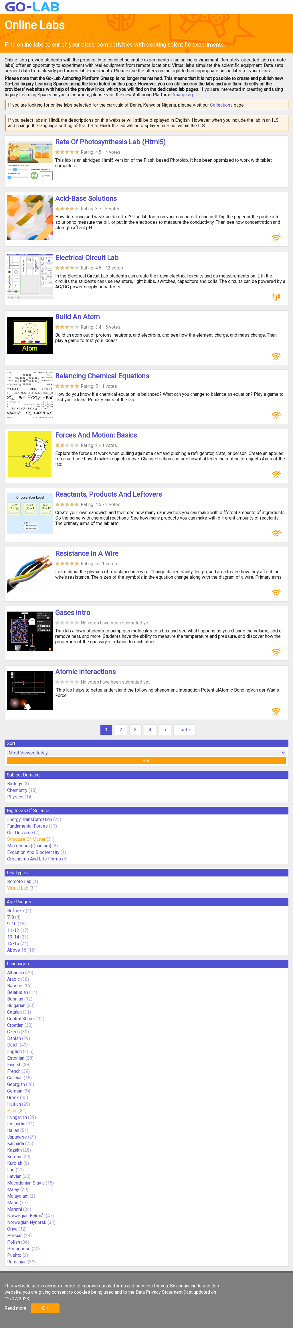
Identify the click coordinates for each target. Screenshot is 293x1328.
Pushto (14, 1255)
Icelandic (16, 1124)
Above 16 (16, 950)
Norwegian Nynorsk (26, 1222)
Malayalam (18, 1196)
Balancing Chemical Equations (102, 376)
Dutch (13, 1045)
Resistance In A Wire (86, 554)
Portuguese (19, 1248)
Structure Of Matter (26, 839)
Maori (13, 1202)
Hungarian (17, 1117)
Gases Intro (72, 613)
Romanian (17, 1262)
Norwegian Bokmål (26, 1216)
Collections (221, 105)
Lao (11, 1170)
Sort (146, 760)
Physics (15, 797)
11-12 (13, 930)
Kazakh (14, 1150)
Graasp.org (182, 94)
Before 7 (16, 910)
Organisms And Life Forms (34, 859)
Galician (15, 1078)
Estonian (15, 1058)
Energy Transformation (29, 819)
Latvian (14, 1176)
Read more (15, 1308)
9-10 (12, 923)
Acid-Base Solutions (86, 199)
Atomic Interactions (85, 672)
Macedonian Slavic (26, 1183)
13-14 (13, 937)
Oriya (12, 1229)
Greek (13, 1097)
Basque (14, 985)
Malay (13, 1189)
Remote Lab (19, 881)
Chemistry (17, 790)
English (14, 1051)
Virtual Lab (17, 888)
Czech (13, 1032)
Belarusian (17, 992)
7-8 (10, 917)
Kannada (15, 1143)
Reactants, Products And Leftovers (108, 494)
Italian (13, 1130)
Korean (14, 1156)
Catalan (14, 1012)
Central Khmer (21, 1018)
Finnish (14, 1064)
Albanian (15, 972)
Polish (13, 1242)
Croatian (15, 1025)
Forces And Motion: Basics (96, 435)
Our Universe (20, 832)
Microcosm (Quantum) (29, 845)
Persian (15, 1235)
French (14, 1071)
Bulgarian (16, 1005)
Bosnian (15, 999)
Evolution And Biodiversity (33, 852)
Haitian (14, 1104)
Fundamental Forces (27, 826)
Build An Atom (77, 317)
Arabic (13, 979)
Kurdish (14, 1163)
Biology (14, 783)
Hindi (12, 1110)
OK (45, 1308)
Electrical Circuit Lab (86, 258)
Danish (14, 1038)
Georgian (16, 1084)
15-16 (13, 943)
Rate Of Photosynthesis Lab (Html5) (110, 142)
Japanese (17, 1137)
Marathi (14, 1209)
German (14, 1091)
